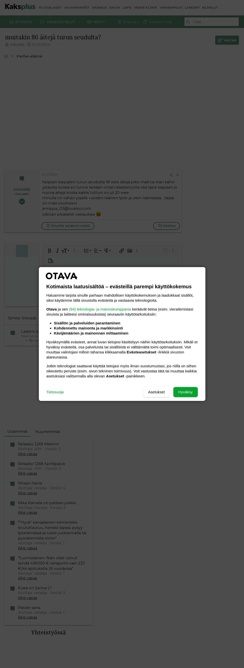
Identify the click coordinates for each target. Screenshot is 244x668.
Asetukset (156, 392)
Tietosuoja (55, 392)
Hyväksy (185, 392)
